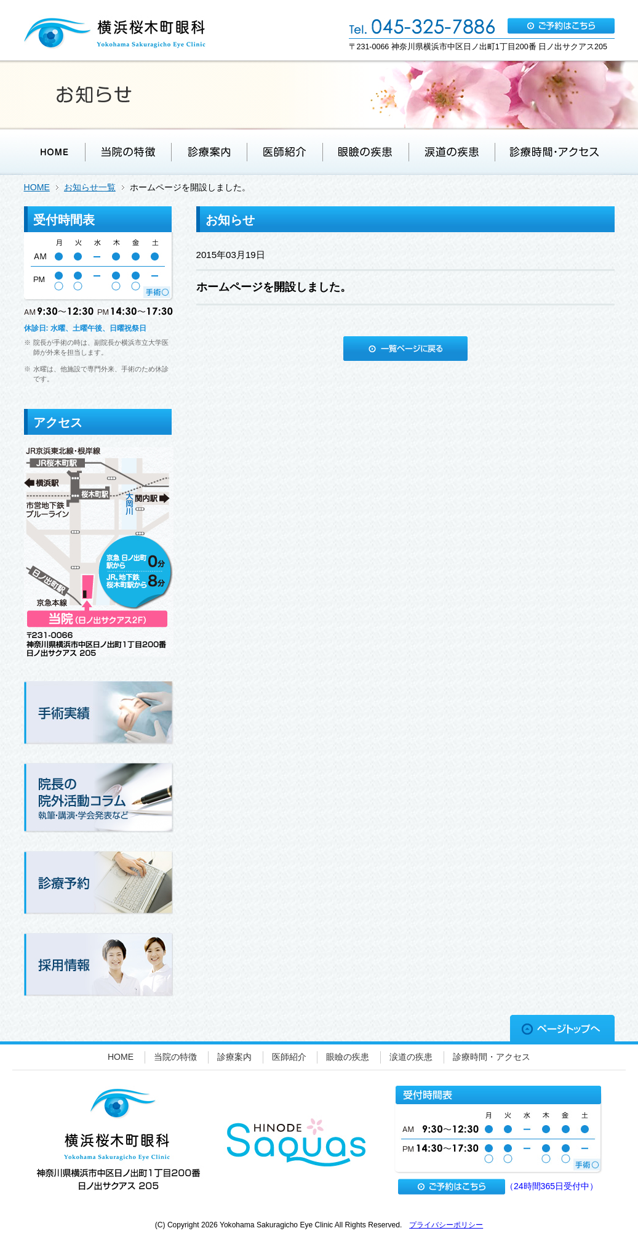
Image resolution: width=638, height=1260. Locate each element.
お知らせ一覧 (90, 187)
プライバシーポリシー (446, 1225)
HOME (37, 187)
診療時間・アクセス (491, 1057)
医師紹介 (289, 1057)
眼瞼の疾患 (347, 1057)
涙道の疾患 (411, 1057)
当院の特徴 (175, 1057)
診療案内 (234, 1057)
